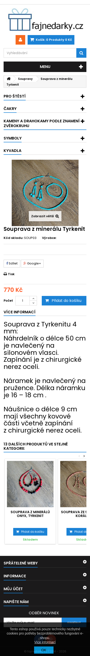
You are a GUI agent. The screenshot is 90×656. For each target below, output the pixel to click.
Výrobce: (49, 238)
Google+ (32, 263)
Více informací (45, 642)
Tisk (11, 274)
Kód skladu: (13, 238)
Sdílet (12, 263)
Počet (8, 300)
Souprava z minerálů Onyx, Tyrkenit (30, 514)
